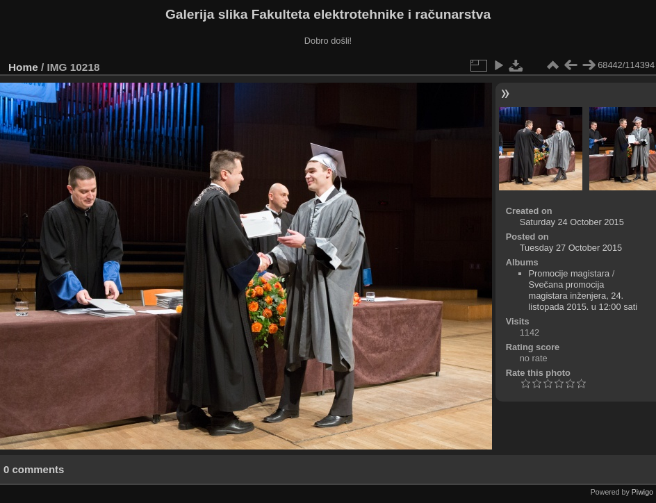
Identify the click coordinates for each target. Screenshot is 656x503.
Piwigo (642, 492)
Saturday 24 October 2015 (572, 222)
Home (23, 67)
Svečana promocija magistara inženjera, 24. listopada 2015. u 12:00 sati (583, 295)
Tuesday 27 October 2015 (571, 247)
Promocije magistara (569, 273)
